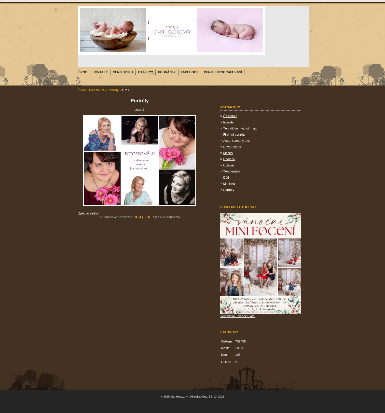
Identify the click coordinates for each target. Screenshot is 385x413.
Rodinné (229, 159)
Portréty (113, 90)
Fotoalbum (96, 90)
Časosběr (230, 116)
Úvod (82, 90)
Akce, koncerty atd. (236, 140)
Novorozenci (232, 147)
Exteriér (228, 165)
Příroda (228, 122)
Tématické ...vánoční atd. (240, 128)
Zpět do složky (88, 213)
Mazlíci (228, 153)
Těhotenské (231, 171)
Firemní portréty (234, 134)
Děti (226, 177)
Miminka (229, 183)
